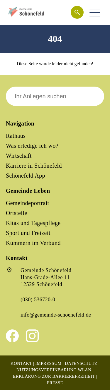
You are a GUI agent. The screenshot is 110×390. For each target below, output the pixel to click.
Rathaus (16, 136)
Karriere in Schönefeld (34, 165)
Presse (55, 382)
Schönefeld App (25, 175)
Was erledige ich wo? (32, 145)
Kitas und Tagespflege (33, 223)
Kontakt (21, 363)
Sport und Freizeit (28, 233)
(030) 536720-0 (38, 300)
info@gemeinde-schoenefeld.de (56, 315)
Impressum (48, 363)
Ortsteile (16, 213)
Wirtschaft (19, 155)
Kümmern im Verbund (33, 243)
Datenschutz (81, 363)
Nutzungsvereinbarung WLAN (53, 369)
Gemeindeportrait (27, 203)
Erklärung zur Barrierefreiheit (54, 376)
